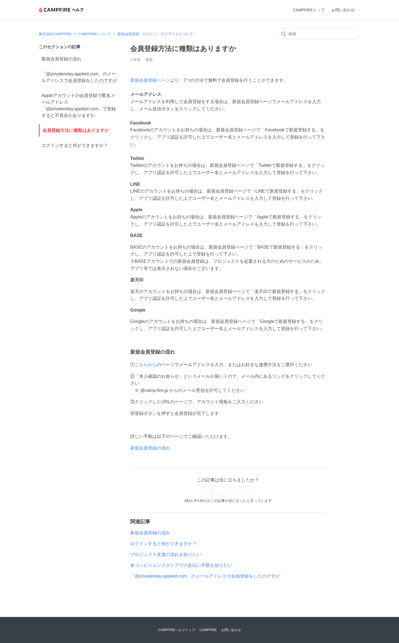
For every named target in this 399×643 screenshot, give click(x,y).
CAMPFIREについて (94, 34)
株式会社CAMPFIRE (55, 34)
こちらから (146, 364)
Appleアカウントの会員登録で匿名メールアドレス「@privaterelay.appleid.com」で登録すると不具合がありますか (79, 105)
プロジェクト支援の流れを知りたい (165, 554)
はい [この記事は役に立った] (213, 490)
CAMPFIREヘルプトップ (176, 630)
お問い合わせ (343, 10)
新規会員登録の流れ (61, 59)
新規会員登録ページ (150, 80)
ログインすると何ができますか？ (75, 145)
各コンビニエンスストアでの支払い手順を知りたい (181, 565)
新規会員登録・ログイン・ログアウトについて (155, 34)
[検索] (318, 33)
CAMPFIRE (208, 630)
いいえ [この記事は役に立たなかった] (242, 490)
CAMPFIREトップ (308, 10)
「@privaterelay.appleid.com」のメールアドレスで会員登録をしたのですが (79, 77)
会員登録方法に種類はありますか (75, 130)
